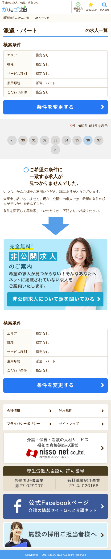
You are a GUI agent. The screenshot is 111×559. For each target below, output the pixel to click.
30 (23, 140)
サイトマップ (69, 424)
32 (45, 140)
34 (66, 140)
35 (77, 140)
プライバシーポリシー (23, 424)
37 (99, 140)
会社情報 (13, 410)
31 (34, 140)
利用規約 (65, 410)
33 (56, 140)
